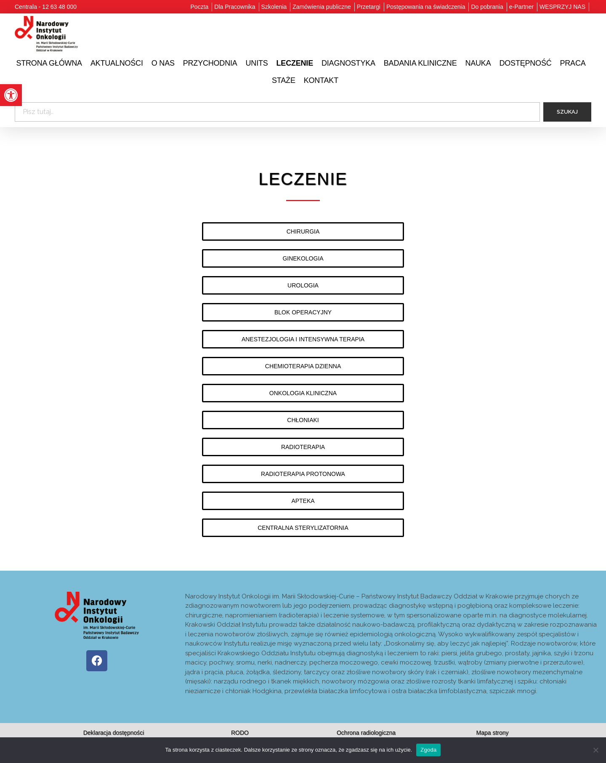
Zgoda (428, 750)
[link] (11, 95)
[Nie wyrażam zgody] (595, 750)
